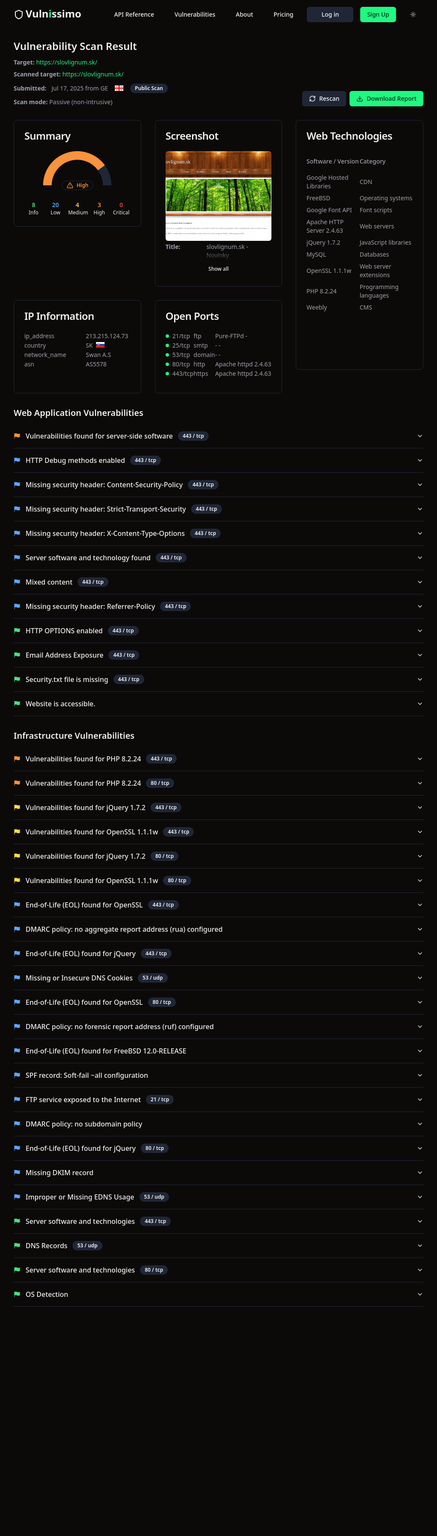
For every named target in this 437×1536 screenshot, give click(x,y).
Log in (330, 14)
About (244, 14)
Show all (218, 268)
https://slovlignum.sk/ (66, 62)
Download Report (386, 98)
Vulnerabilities (195, 14)
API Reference (134, 14)
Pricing (283, 14)
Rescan (324, 98)
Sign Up (378, 14)
